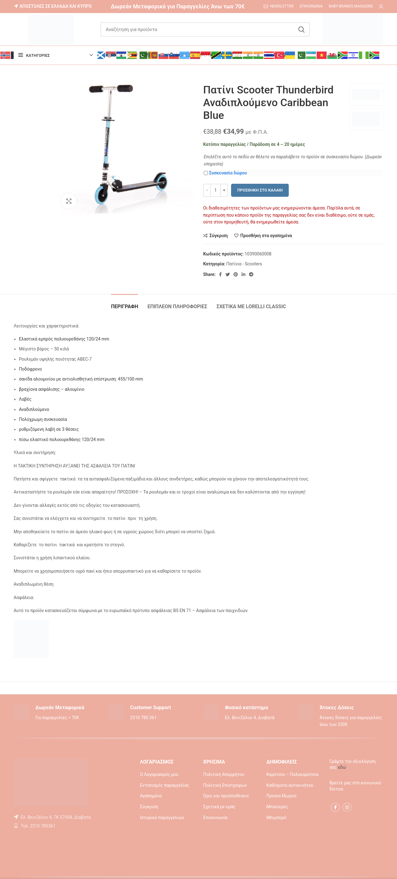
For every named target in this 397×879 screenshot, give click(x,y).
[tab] (124, 303)
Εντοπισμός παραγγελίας (164, 785)
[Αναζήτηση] (205, 29)
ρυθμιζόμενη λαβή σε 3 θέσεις (49, 429)
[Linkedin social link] (243, 274)
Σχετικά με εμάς (219, 806)
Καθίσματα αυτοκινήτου (290, 785)
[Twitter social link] (228, 274)
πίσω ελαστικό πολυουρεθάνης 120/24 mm (62, 439)
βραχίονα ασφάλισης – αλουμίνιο (51, 389)
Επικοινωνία (215, 817)
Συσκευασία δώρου (225, 172)
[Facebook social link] (220, 274)
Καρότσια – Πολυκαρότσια (292, 774)
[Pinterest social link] (236, 274)
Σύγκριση (149, 806)
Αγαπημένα (151, 795)
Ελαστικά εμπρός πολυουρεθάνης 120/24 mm (64, 338)
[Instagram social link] (347, 807)
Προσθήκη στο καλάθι (260, 190)
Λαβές (25, 399)
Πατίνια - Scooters (244, 263)
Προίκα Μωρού (281, 795)
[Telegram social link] (251, 274)
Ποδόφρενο (30, 369)
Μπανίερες (277, 806)
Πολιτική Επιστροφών (225, 785)
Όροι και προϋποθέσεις (226, 795)
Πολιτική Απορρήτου (223, 774)
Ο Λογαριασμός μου (159, 774)
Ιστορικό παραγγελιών (162, 817)
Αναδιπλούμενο (34, 409)
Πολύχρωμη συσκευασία (43, 419)
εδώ (342, 767)
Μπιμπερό (276, 817)
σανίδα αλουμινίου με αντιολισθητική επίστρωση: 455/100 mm (81, 378)
